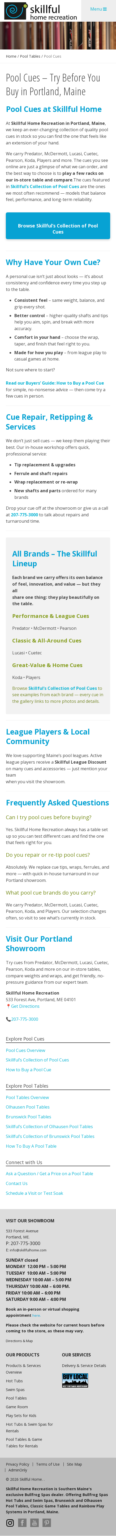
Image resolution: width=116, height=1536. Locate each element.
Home (11, 56)
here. (36, 1315)
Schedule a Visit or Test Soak (34, 1193)
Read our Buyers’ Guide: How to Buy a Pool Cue (55, 383)
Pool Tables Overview (27, 1097)
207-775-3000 (24, 515)
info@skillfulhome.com (28, 1250)
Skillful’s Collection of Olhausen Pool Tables (49, 1126)
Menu (98, 9)
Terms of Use (48, 1464)
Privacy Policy (17, 1464)
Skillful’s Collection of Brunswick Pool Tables (50, 1136)
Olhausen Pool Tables (28, 1107)
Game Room (17, 1406)
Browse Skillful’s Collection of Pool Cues (58, 228)
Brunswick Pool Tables (28, 1117)
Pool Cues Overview (25, 1050)
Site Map (74, 1464)
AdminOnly (17, 1470)
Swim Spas (15, 1389)
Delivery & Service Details (84, 1365)
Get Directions (25, 1006)
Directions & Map (19, 1340)
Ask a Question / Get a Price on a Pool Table (49, 1174)
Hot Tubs (14, 1380)
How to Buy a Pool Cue (28, 1070)
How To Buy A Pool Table (31, 1146)
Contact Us (17, 1183)
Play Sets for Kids (21, 1415)
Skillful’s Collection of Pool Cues (45, 186)
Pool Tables (30, 56)
